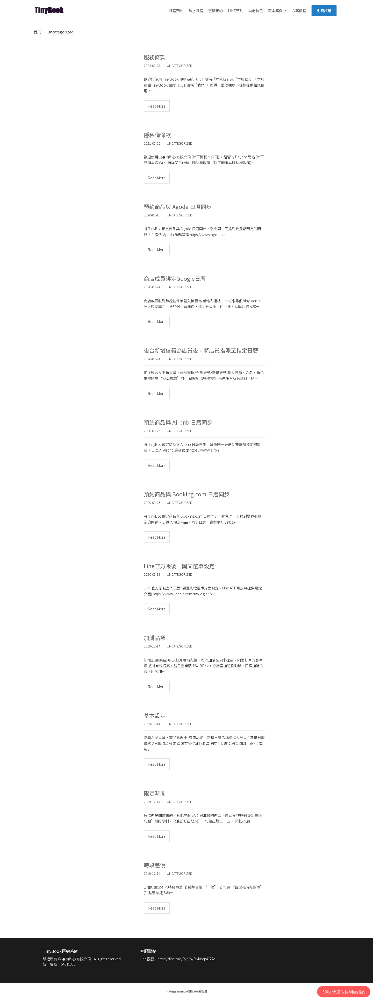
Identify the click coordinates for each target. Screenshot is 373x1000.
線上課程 (196, 10)
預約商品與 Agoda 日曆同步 (178, 206)
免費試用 (324, 10)
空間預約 (215, 10)
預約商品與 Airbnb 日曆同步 (178, 422)
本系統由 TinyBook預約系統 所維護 (186, 991)
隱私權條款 (157, 135)
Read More (157, 106)
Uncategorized (60, 31)
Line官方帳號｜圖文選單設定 (179, 566)
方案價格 (299, 10)
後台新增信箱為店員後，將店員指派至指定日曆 (201, 350)
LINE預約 (235, 10)
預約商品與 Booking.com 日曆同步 (186, 494)
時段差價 (155, 865)
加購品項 (155, 638)
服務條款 (155, 57)
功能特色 (255, 10)
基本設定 (155, 715)
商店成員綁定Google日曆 (175, 278)
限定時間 (155, 793)
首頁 (37, 31)
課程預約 (176, 10)
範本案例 (275, 10)
